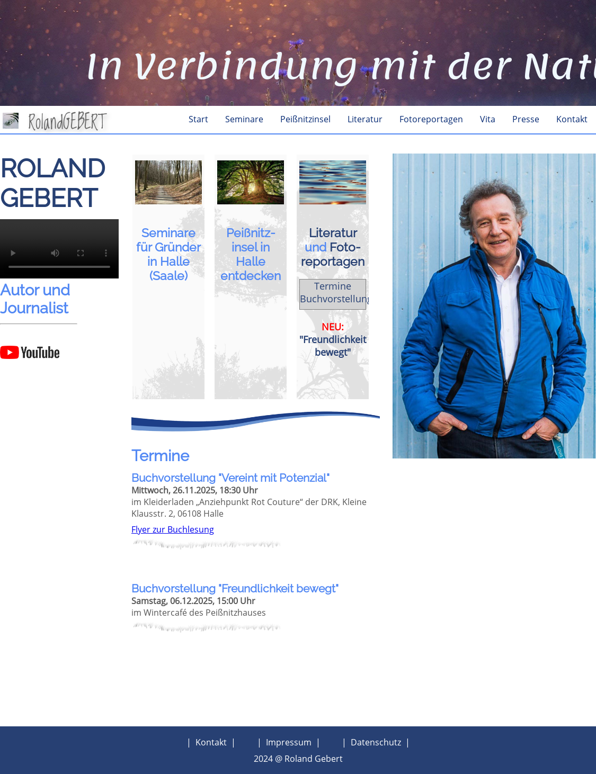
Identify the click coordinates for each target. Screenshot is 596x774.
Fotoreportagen (431, 119)
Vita (487, 119)
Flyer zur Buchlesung (172, 529)
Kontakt (572, 119)
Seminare (244, 119)
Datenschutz (376, 742)
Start (198, 119)
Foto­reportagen (332, 254)
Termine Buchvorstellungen (342, 292)
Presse (525, 119)
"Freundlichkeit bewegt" (332, 345)
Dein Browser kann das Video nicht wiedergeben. (59, 248)
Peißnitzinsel (305, 119)
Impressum (289, 742)
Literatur (365, 119)
